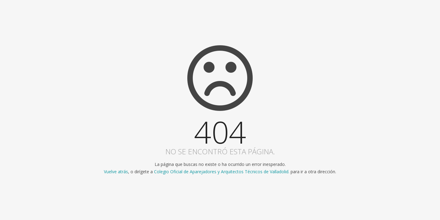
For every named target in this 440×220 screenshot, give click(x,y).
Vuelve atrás (116, 171)
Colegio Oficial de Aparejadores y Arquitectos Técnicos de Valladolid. (221, 171)
